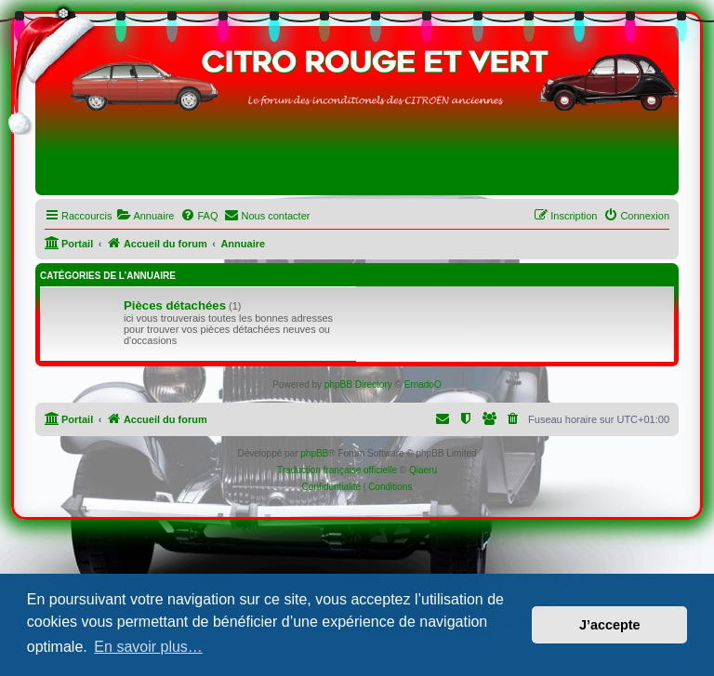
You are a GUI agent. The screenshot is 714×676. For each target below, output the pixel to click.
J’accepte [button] (610, 624)
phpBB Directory (358, 384)
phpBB (314, 453)
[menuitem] (145, 216)
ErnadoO (423, 384)
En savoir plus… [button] (148, 647)
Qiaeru (423, 470)
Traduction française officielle (337, 470)
